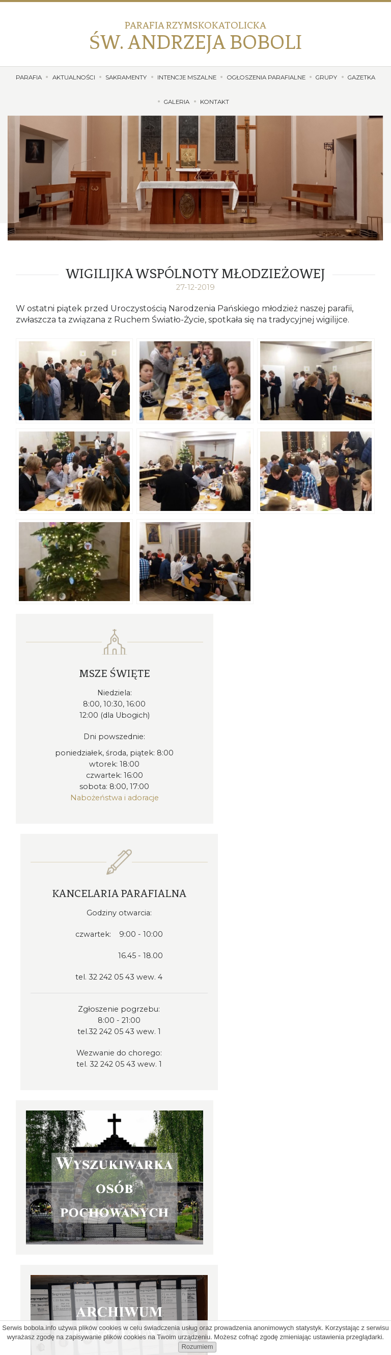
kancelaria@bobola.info (260, 1074)
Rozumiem (197, 1346)
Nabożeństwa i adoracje (104, 796)
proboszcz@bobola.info (260, 1087)
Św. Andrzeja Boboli (195, 36)
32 (254, 1062)
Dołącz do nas (195, 1303)
